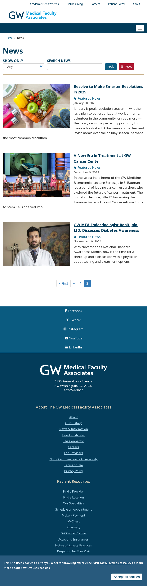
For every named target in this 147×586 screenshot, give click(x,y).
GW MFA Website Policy (115, 563)
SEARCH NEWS (59, 61)
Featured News (88, 98)
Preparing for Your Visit (73, 551)
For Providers (73, 453)
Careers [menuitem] (95, 4)
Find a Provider (73, 491)
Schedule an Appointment (73, 509)
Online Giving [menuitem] (75, 4)
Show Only (13, 61)
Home (9, 38)
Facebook (75, 311)
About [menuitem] (136, 4)
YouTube (75, 338)
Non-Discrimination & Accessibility (74, 459)
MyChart (73, 521)
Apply (111, 66)
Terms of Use (73, 465)
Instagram (75, 329)
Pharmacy (73, 527)
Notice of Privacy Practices (73, 545)
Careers (73, 447)
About (73, 417)
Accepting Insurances (73, 539)
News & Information (73, 429)
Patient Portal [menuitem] (116, 4)
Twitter (75, 320)
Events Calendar (73, 435)
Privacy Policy (73, 471)
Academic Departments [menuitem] (44, 4)
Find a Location (73, 497)
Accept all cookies (127, 577)
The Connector (73, 441)
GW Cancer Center (74, 533)
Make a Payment (73, 515)
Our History (73, 423)
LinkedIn (75, 347)
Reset (126, 66)
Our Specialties (73, 503)
